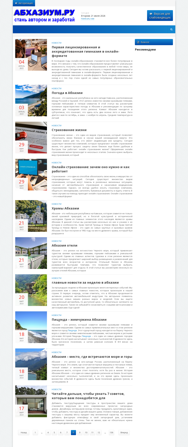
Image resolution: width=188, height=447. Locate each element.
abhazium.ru (44, 16)
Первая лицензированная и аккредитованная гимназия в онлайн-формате (85, 51)
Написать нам (87, 18)
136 (111, 432)
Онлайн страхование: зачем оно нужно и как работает (91, 169)
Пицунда (72, 330)
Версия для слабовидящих (160, 15)
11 (92, 432)
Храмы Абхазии (65, 208)
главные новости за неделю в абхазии (85, 282)
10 (86, 432)
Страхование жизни (69, 130)
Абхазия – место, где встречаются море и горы (92, 356)
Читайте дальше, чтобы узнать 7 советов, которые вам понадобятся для (88, 396)
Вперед (124, 432)
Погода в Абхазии (67, 93)
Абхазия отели (64, 245)
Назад (23, 432)
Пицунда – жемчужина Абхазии (79, 319)
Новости (56, 43)
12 (99, 432)
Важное (143, 42)
